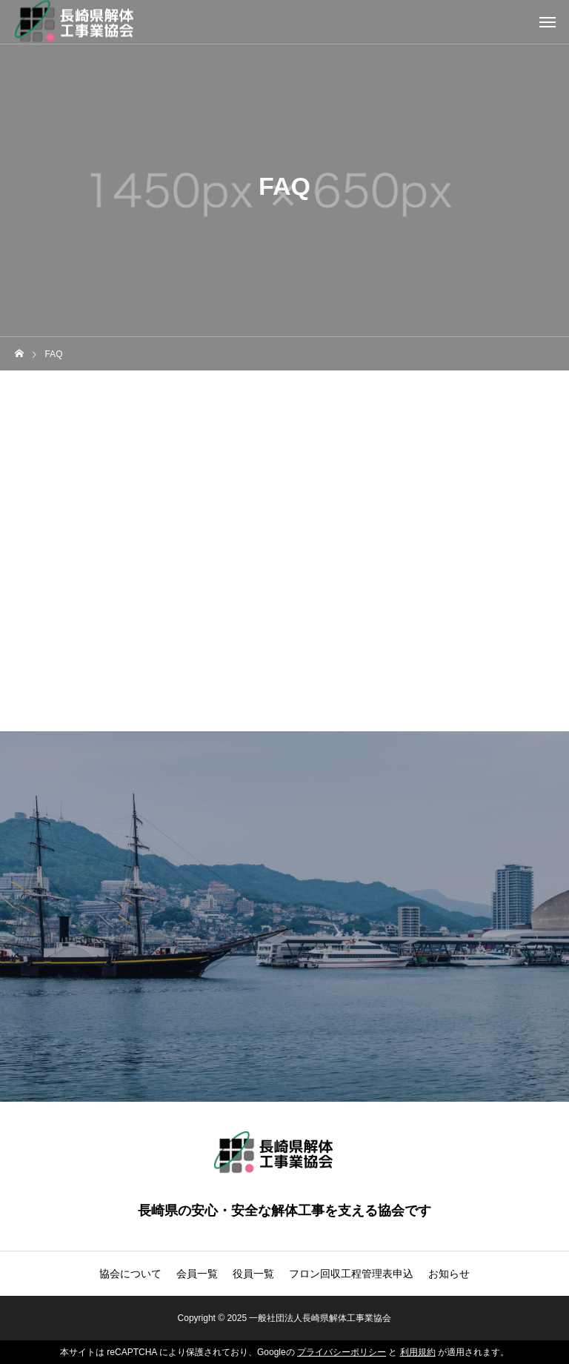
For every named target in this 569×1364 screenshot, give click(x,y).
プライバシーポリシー (341, 1352)
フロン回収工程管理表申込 (351, 1274)
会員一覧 (197, 1274)
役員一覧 (253, 1274)
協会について (130, 1274)
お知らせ (449, 1274)
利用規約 (418, 1352)
